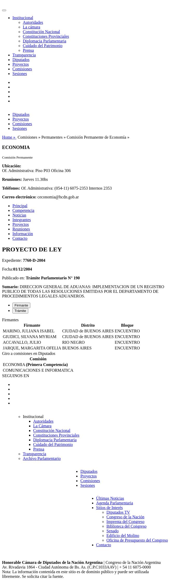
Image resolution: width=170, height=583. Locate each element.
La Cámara (42, 426)
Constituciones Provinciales (46, 36)
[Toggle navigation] (4, 10)
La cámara (31, 27)
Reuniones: (12, 179)
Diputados (21, 59)
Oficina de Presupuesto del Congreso (137, 540)
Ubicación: (11, 166)
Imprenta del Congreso (126, 521)
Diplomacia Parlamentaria (44, 41)
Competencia (23, 210)
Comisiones (22, 69)
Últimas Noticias (110, 498)
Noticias (19, 215)
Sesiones (19, 73)
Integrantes (21, 220)
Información (22, 233)
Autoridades (33, 22)
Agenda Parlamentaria (114, 503)
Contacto (19, 238)
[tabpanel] (85, 334)
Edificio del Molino (123, 535)
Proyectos (20, 64)
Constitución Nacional (41, 31)
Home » (9, 137)
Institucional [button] (22, 18)
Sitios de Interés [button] (109, 507)
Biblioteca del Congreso (127, 526)
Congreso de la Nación (125, 517)
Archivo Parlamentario (42, 458)
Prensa (28, 50)
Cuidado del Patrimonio (42, 45)
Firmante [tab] (21, 305)
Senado (113, 531)
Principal (19, 206)
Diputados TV (118, 512)
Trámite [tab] (20, 311)
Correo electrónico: (19, 197)
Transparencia (24, 55)
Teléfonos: (11, 188)
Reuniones (21, 229)
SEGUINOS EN (15, 375)
